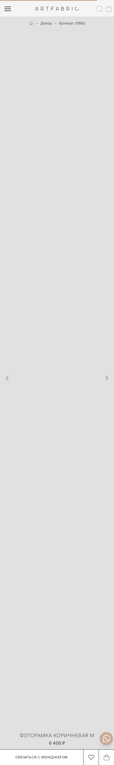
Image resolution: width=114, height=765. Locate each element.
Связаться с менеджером (41, 757)
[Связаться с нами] (106, 738)
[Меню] (7, 9)
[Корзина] (109, 9)
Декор (46, 23)
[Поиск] (99, 9)
